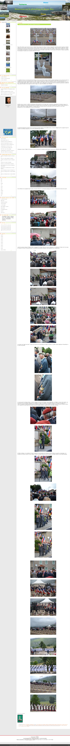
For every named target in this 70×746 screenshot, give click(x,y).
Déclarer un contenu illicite (20, 739)
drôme (12, 216)
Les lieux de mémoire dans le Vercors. (8, 44)
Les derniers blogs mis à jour (27, 738)
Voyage (2, 193)
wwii (25, 725)
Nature (2, 187)
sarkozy (4, 220)
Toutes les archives (3, 249)
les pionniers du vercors (23, 726)
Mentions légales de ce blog (28, 739)
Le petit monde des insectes (8, 67)
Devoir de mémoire (3, 138)
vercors (4, 218)
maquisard (50, 724)
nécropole (53, 724)
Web (1, 195)
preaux (2, 158)
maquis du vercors (40, 724)
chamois (20, 725)
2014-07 (2, 239)
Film (1, 180)
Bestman (2, 163)
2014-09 (2, 236)
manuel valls (59, 725)
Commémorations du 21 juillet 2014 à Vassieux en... (8, 150)
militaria (37, 725)
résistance (8, 218)
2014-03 (2, 245)
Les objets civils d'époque (7, 162)
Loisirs (2, 186)
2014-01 (2, 248)
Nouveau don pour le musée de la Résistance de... (7, 144)
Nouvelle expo (8, 33)
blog (12, 217)
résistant (47, 724)
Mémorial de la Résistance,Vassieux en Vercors (7, 91)
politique (8, 217)
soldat (55, 725)
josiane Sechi (2, 167)
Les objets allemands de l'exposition (8, 158)
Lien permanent (27, 724)
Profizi (2, 171)
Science (2, 192)
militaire (28, 725)
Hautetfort (34, 739)
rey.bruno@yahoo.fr (8, 105)
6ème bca (30, 725)
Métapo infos (2, 200)
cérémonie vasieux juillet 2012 (46, 725)
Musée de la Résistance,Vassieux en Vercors (6, 94)
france (8, 216)
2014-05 (2, 242)
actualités (4, 216)
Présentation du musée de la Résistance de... (6, 141)
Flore (1, 181)
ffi (5, 217)
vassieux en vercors (56, 724)
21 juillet (51, 725)
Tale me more (2, 212)
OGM (1, 189)
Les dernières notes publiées (35, 738)
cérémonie (28, 726)
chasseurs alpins (33, 725)
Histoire (2, 183)
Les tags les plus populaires (43, 738)
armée (53, 725)
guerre (22, 725)
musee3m (2, 162)
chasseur (57, 725)
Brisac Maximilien (3, 165)
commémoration (40, 725)
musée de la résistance (62, 724)
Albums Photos (4, 22)
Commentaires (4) (32, 724)
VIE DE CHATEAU (3, 203)
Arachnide (8, 61)
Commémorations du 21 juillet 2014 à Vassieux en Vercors (29, 24)
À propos (8, 106)
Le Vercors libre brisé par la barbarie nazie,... (7, 147)
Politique (2, 190)
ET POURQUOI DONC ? (4, 209)
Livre (1, 184)
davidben (2, 159)
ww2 (3, 217)
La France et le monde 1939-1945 (5, 78)
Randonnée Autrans (8, 27)
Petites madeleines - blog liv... (5, 206)
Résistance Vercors (8, 50)
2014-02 (2, 246)
